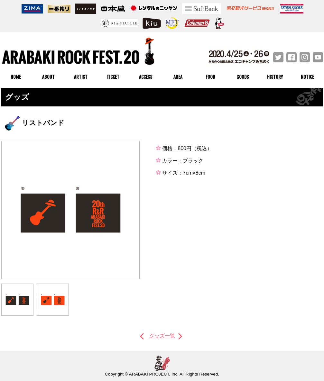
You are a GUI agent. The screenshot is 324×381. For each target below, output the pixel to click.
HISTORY (275, 77)
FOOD (210, 77)
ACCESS (145, 77)
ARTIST (81, 77)
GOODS (242, 77)
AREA (177, 77)
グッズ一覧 (162, 336)
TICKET (112, 77)
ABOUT (48, 77)
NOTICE (307, 77)
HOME (16, 77)
